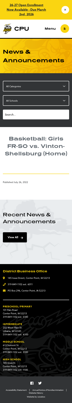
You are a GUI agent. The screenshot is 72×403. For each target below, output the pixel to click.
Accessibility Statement (16, 390)
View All (13, 237)
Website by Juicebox (36, 396)
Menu (50, 28)
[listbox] (36, 86)
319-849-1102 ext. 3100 (15, 352)
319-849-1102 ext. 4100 (15, 334)
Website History (36, 393)
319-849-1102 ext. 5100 (15, 316)
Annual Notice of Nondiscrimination (48, 390)
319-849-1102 (15, 284)
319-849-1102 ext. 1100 (15, 369)
